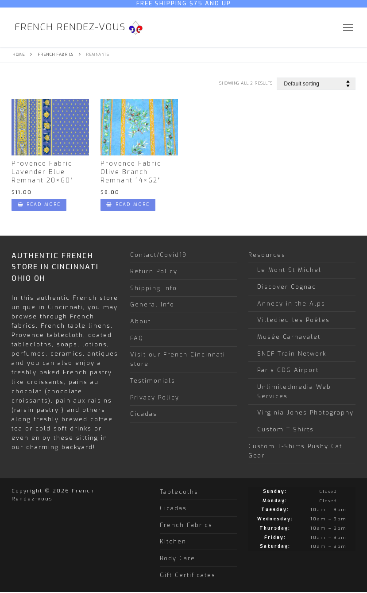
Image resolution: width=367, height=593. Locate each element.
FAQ (136, 338)
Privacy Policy (154, 397)
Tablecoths (179, 492)
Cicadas (143, 414)
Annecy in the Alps (291, 303)
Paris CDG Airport (288, 370)
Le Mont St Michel (289, 270)
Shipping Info (153, 288)
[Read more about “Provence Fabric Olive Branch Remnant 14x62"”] (127, 205)
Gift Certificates (188, 575)
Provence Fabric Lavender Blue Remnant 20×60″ (42, 172)
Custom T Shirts (285, 429)
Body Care (177, 558)
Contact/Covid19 (158, 255)
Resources (268, 255)
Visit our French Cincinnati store (177, 359)
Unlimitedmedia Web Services (294, 391)
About (140, 321)
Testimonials (152, 380)
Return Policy (154, 271)
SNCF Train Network (291, 353)
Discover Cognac (286, 287)
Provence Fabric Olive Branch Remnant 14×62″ (130, 172)
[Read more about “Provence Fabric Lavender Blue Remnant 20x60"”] (39, 205)
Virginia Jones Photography (305, 412)
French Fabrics (55, 54)
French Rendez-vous (70, 27)
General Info (152, 304)
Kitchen (173, 541)
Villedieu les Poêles (293, 320)
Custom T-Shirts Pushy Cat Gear (295, 450)
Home (18, 54)
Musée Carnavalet (289, 337)
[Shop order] (316, 84)
